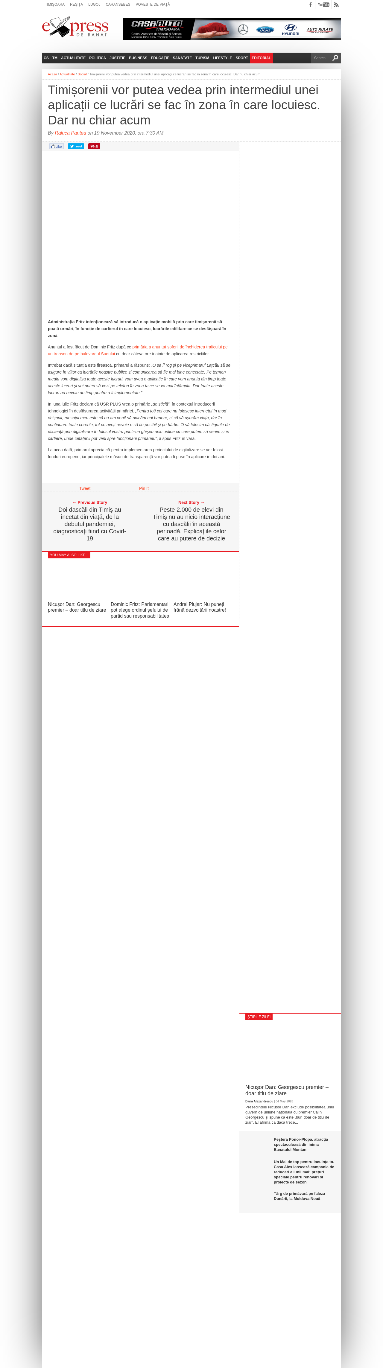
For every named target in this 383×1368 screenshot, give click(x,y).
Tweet (84, 488)
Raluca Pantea (70, 132)
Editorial (261, 58)
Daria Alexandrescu (259, 1101)
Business (138, 58)
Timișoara (55, 4)
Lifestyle (222, 58)
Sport (242, 58)
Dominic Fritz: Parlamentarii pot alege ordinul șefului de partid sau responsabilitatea (140, 610)
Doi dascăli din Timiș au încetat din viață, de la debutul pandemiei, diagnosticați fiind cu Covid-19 (89, 524)
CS (46, 58)
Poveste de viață (153, 4)
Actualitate (73, 58)
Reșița (76, 4)
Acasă (52, 74)
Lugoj (94, 4)
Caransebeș (118, 4)
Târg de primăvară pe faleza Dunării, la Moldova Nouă (299, 1196)
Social (82, 74)
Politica (97, 58)
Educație (160, 58)
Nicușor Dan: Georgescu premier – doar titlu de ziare (287, 1090)
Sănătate (182, 58)
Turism (202, 58)
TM (54, 58)
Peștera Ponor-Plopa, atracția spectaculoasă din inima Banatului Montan (301, 1144)
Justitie (117, 58)
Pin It (144, 488)
